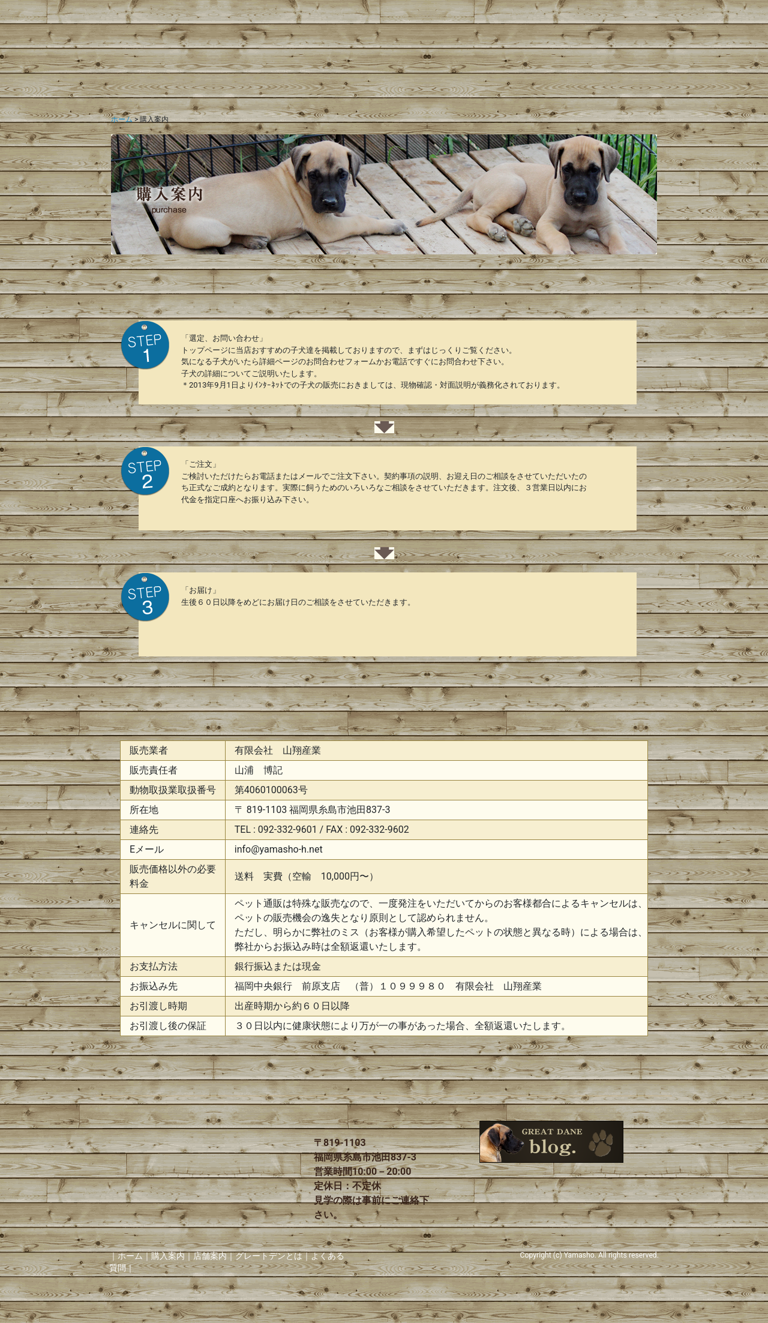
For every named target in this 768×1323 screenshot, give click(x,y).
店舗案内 (210, 1256)
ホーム (122, 119)
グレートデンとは (268, 1256)
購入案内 (168, 1256)
